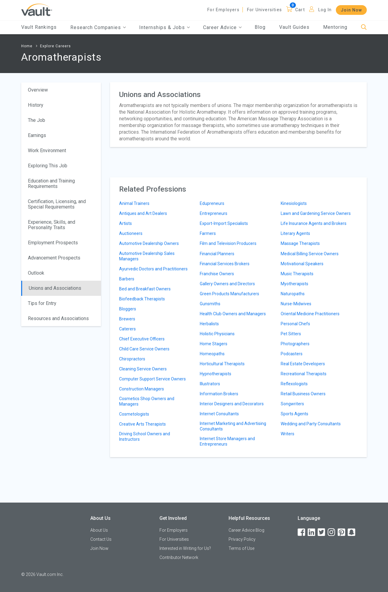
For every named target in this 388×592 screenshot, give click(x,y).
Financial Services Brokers (224, 263)
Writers (287, 433)
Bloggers (127, 308)
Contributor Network (178, 557)
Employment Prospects (53, 243)
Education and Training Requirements (51, 183)
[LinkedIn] (312, 532)
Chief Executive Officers (142, 338)
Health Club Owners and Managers (233, 313)
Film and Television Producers (228, 243)
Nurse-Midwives (296, 303)
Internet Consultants (219, 413)
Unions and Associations (55, 288)
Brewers (127, 318)
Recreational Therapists (303, 373)
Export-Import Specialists (224, 223)
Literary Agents (295, 233)
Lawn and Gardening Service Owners (316, 213)
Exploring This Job (47, 166)
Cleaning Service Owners (143, 368)
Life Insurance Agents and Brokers (313, 223)
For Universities (264, 9)
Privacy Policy (242, 539)
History (35, 105)
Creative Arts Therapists (142, 424)
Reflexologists (294, 383)
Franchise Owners (217, 273)
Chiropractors (132, 358)
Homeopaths (212, 353)
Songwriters (292, 403)
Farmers (208, 233)
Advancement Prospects (54, 258)
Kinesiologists (294, 203)
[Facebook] (302, 532)
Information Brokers (219, 393)
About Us (99, 530)
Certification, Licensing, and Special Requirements (57, 204)
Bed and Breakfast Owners (145, 288)
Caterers (127, 328)
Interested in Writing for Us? (185, 548)
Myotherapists (294, 283)
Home (26, 46)
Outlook (36, 273)
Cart (300, 9)
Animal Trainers (134, 203)
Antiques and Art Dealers (143, 213)
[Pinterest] (342, 532)
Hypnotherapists (215, 373)
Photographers (295, 343)
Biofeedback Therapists (142, 298)
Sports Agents (294, 413)
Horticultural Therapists (222, 363)
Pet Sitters (291, 333)
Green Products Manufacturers (229, 293)
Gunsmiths (210, 303)
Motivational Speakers (302, 263)
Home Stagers (213, 343)
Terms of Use (241, 548)
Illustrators (210, 383)
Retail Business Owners (303, 393)
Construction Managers (141, 388)
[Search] (364, 27)
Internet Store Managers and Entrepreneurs (227, 441)
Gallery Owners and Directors (227, 283)
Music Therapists (297, 273)
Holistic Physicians (217, 333)
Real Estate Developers (303, 363)
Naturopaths (293, 293)
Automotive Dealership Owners (149, 243)
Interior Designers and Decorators (232, 403)
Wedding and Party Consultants (311, 423)
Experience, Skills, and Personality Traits (51, 224)
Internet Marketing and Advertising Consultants (233, 426)
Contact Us (101, 539)
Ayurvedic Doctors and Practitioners (153, 268)
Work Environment (47, 150)
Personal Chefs (295, 323)
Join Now (351, 10)
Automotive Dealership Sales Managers (147, 256)
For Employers (223, 9)
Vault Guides (294, 27)
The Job (36, 120)
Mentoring (335, 27)
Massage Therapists (300, 243)
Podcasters (292, 353)
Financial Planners (217, 253)
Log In (325, 9)
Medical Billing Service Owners (310, 253)
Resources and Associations (58, 318)
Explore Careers (55, 46)
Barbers (126, 278)
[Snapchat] (352, 532)
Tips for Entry (42, 303)
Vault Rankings (39, 27)
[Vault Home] (36, 9)
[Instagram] (332, 532)
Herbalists (209, 323)
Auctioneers (130, 233)
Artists (125, 223)
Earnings (37, 135)
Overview (38, 90)
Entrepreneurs (213, 213)
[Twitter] (322, 532)
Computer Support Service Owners (152, 378)
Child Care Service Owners (144, 348)
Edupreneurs (212, 203)
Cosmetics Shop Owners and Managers (146, 401)
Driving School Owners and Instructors (144, 436)
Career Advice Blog (246, 530)
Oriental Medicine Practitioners (310, 313)
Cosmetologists (134, 414)
